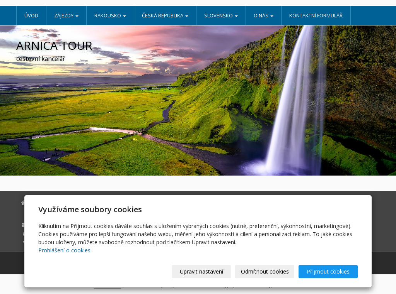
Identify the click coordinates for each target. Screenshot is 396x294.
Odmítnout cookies (265, 271)
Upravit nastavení (201, 271)
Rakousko (110, 15)
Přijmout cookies (328, 271)
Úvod (31, 15)
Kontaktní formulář (316, 15)
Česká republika (165, 15)
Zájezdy (66, 15)
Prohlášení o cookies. (65, 250)
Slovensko (221, 15)
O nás (263, 15)
